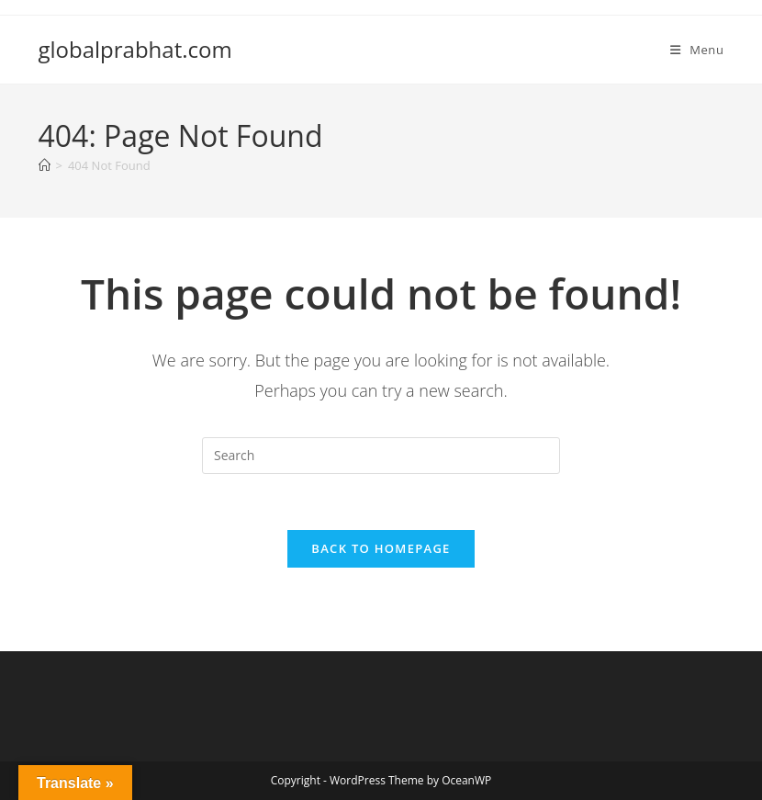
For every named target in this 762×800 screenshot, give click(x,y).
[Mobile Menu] (697, 49)
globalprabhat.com (135, 49)
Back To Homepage (380, 548)
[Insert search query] (381, 455)
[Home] (44, 165)
